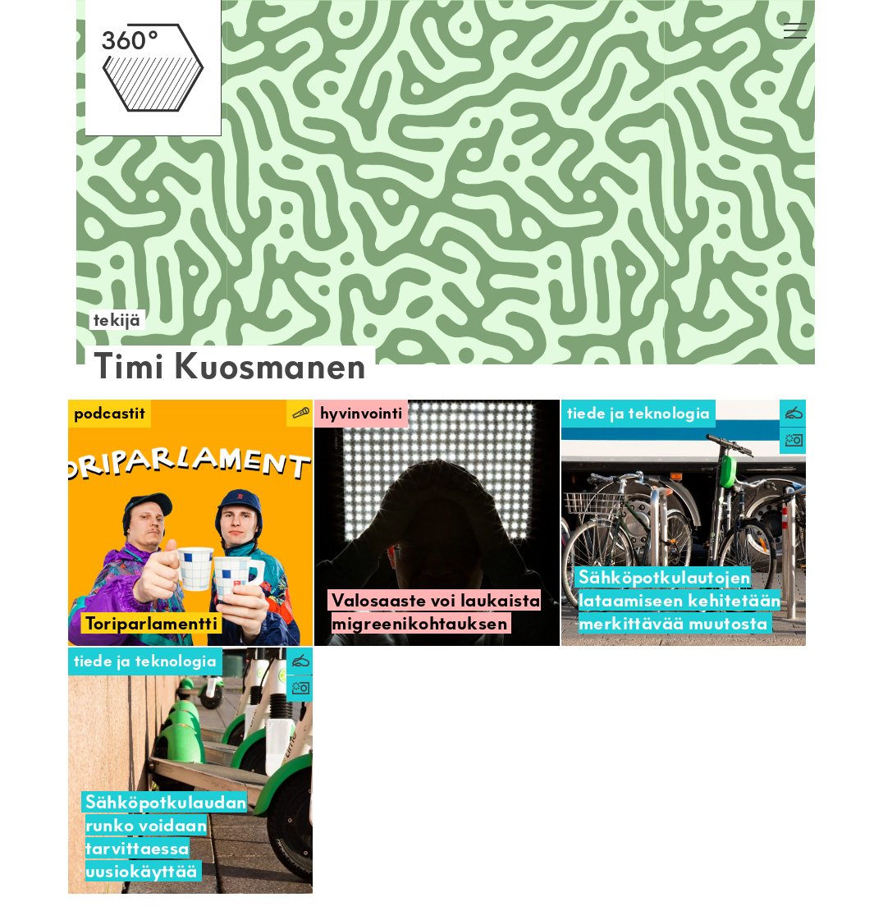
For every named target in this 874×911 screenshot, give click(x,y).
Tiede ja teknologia (638, 413)
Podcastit (110, 413)
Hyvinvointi (361, 413)
